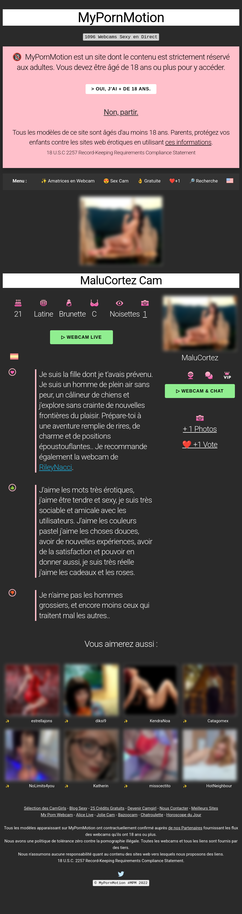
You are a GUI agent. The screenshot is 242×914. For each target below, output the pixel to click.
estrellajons (41, 720)
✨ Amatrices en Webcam (68, 181)
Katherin (101, 785)
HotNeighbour (219, 785)
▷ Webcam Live (81, 337)
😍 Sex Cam (116, 181)
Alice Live (84, 814)
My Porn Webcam (57, 814)
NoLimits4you (41, 785)
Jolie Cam (106, 814)
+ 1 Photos (200, 429)
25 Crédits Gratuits (107, 808)
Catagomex (218, 720)
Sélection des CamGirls (45, 808)
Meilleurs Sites (204, 808)
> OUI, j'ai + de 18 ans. (121, 89)
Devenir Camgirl (141, 808)
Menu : (20, 181)
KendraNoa (160, 720)
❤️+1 (174, 181)
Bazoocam (128, 814)
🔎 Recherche (203, 181)
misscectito (160, 785)
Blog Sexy (78, 808)
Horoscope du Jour (183, 814)
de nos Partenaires (185, 827)
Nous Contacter (174, 808)
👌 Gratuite (149, 181)
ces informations (188, 142)
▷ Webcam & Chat (200, 390)
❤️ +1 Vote (199, 444)
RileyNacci (55, 467)
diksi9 (100, 720)
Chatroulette (152, 814)
